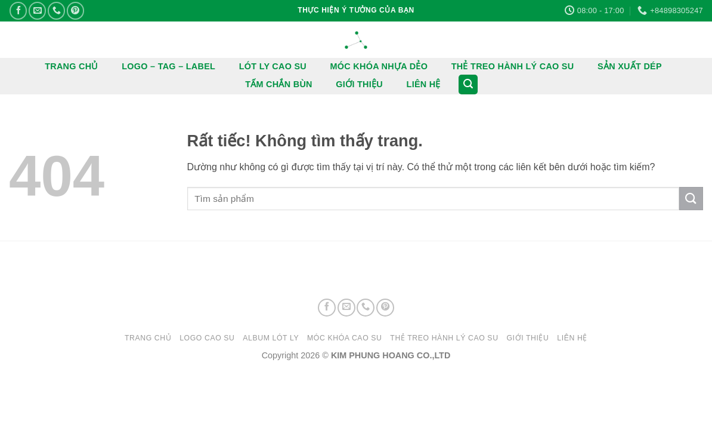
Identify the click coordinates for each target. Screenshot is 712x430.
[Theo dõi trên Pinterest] (75, 10)
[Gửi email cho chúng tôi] (37, 10)
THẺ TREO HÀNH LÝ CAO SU (512, 66)
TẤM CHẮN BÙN (278, 84)
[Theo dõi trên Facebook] (18, 10)
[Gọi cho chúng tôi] (56, 10)
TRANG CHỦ (71, 66)
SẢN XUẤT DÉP (630, 66)
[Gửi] (691, 198)
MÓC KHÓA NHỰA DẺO (379, 66)
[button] (468, 84)
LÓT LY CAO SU (273, 66)
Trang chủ (148, 338)
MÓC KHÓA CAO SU (344, 338)
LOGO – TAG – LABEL (168, 66)
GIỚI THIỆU (359, 84)
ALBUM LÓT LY (271, 338)
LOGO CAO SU (206, 338)
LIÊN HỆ (424, 84)
